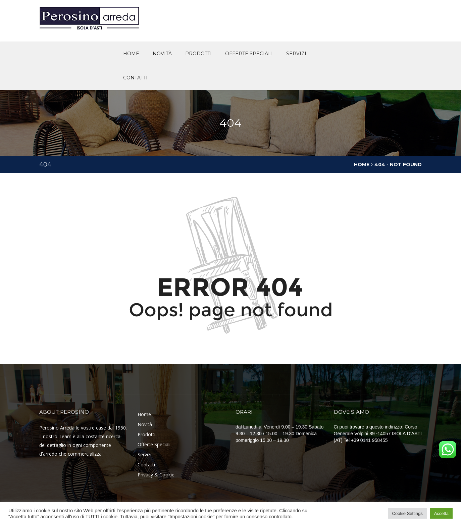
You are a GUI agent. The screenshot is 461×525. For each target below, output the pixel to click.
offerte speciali (249, 54)
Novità (145, 424)
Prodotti (198, 54)
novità (162, 54)
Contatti (135, 78)
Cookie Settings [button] (407, 513)
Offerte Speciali (154, 444)
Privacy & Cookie (156, 474)
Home (131, 54)
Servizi (296, 54)
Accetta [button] (441, 513)
